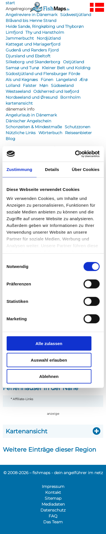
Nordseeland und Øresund (31, 97)
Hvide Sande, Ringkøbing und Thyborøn (45, 26)
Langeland (66, 79)
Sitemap (53, 498)
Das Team (53, 521)
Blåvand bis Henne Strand (31, 20)
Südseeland (62, 85)
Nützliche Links (21, 132)
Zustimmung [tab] (19, 169)
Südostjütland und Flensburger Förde (43, 73)
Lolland (13, 85)
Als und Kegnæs (22, 79)
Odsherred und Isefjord (56, 91)
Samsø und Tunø (22, 67)
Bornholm (70, 97)
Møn (43, 85)
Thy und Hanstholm (44, 32)
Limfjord (14, 32)
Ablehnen (49, 376)
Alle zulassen (48, 343)
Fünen (47, 79)
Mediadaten (53, 504)
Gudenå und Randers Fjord (32, 50)
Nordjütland (48, 38)
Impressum (53, 486)
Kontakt (53, 492)
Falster (29, 85)
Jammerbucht (20, 38)
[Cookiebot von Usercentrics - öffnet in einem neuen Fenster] (75, 153)
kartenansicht (19, 103)
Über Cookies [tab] (85, 169)
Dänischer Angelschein (28, 120)
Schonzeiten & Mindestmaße (34, 126)
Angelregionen (20, 8)
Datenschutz (53, 510)
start (10, 2)
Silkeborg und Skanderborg (33, 61)
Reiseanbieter (78, 132)
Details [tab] (52, 169)
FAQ (53, 516)
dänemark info (20, 109)
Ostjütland (73, 61)
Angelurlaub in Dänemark (31, 115)
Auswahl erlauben (49, 359)
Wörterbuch (50, 132)
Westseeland (18, 91)
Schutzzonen (77, 126)
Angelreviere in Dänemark (31, 14)
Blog (10, 138)
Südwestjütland (75, 14)
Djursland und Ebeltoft (28, 55)
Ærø (83, 79)
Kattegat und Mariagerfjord (33, 44)
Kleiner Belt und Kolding (66, 67)
